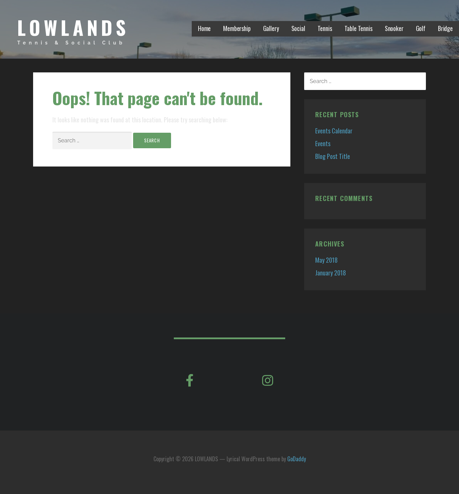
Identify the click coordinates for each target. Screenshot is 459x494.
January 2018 (330, 272)
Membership (236, 28)
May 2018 (326, 259)
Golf (421, 28)
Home (204, 28)
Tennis (325, 28)
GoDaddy (296, 459)
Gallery (271, 28)
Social (298, 28)
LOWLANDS (73, 27)
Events (322, 143)
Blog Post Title (332, 156)
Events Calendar (333, 130)
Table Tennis (358, 28)
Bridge (445, 28)
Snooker (394, 28)
